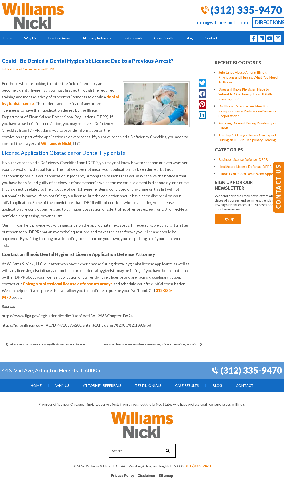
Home (7, 38)
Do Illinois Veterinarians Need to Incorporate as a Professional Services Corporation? (247, 111)
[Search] (167, 450)
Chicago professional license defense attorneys (68, 283)
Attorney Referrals (97, 38)
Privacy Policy (122, 475)
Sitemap (166, 475)
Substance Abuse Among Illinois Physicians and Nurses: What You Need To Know (248, 77)
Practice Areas (59, 38)
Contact (211, 38)
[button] (202, 83)
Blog (189, 38)
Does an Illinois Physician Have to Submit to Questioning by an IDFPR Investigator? (245, 94)
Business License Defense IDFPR (243, 159)
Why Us (30, 38)
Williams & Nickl (56, 143)
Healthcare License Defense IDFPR (29, 69)
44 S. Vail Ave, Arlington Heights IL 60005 (51, 370)
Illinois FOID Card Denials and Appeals (247, 173)
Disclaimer (147, 475)
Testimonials (132, 38)
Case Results (164, 38)
